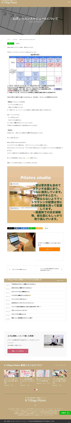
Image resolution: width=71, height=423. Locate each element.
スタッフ (44, 383)
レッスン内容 (26, 408)
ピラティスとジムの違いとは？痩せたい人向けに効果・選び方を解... (11, 380)
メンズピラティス (16, 410)
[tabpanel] (36, 378)
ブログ (11, 385)
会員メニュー (45, 410)
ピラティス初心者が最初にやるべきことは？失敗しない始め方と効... (59, 380)
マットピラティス (50, 408)
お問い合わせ (57, 410)
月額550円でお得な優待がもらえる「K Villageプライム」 (30, 414)
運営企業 (51, 410)
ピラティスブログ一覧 (60, 365)
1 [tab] (34, 389)
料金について (19, 408)
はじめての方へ (11, 408)
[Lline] (10, 43)
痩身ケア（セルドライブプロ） (37, 408)
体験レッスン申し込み (26, 410)
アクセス (34, 410)
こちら (27, 158)
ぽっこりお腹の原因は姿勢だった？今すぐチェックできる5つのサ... (27, 380)
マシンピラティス (59, 408)
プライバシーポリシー (49, 414)
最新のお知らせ (60, 280)
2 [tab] (36, 389)
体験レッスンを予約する (18, 351)
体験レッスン (49, 249)
